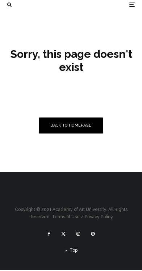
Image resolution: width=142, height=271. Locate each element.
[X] (63, 234)
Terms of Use (66, 216)
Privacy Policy (99, 216)
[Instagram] (78, 234)
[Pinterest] (92, 234)
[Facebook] (49, 234)
